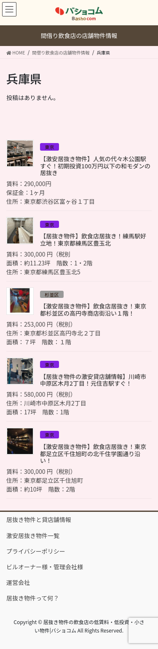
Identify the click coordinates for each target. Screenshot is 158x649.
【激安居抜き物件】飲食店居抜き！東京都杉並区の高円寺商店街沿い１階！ (93, 309)
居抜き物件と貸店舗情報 (38, 519)
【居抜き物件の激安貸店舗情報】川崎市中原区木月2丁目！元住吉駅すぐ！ (93, 380)
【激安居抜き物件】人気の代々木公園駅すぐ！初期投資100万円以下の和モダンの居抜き (95, 165)
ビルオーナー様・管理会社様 (44, 566)
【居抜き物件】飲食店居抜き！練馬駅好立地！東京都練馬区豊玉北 (93, 239)
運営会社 (18, 582)
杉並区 (52, 294)
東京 (49, 146)
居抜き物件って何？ (32, 598)
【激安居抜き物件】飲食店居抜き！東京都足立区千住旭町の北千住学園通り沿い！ (93, 453)
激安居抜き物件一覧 (32, 535)
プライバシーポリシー (35, 551)
